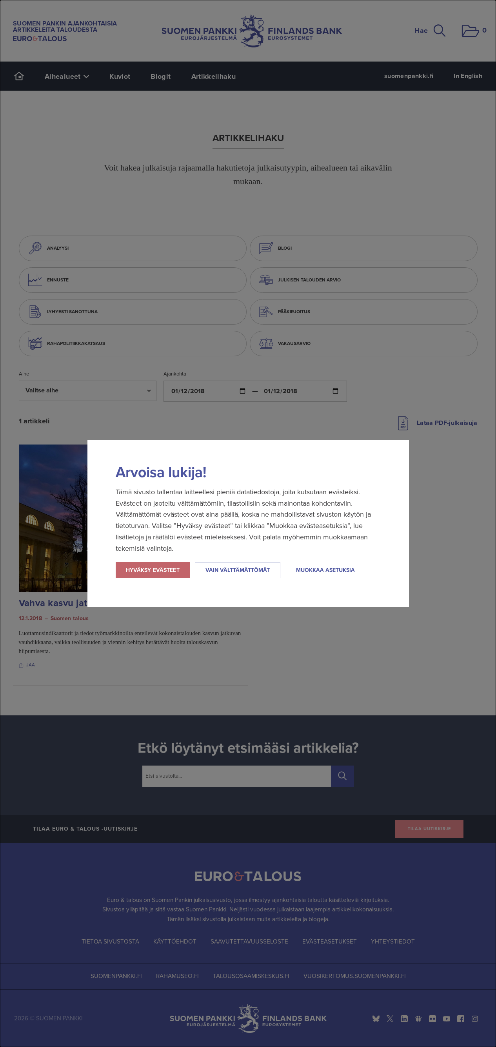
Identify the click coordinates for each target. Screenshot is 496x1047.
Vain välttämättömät (237, 570)
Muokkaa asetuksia (325, 570)
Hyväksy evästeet (153, 570)
